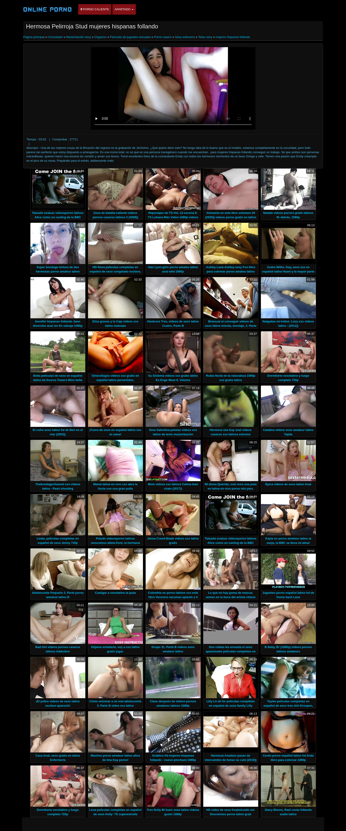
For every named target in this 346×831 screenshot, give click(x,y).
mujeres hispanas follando (233, 37)
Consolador (55, 37)
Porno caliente (94, 9)
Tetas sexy (205, 37)
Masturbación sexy (78, 37)
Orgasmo (100, 37)
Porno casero (163, 37)
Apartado (124, 9)
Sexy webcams (185, 37)
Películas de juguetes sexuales (130, 37)
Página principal (34, 37)
